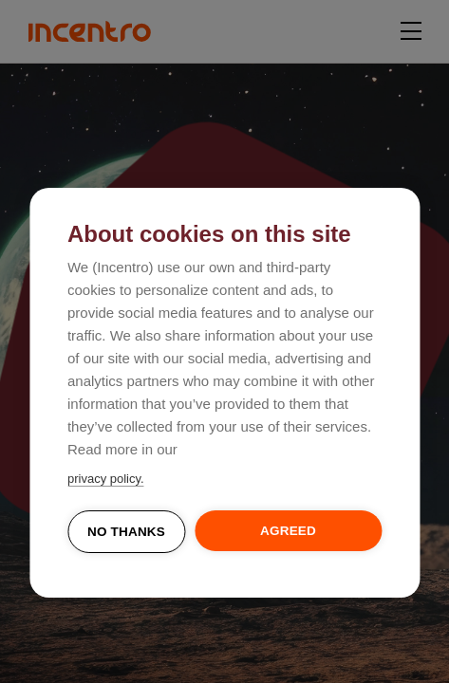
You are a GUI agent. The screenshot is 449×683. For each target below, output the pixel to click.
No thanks (126, 532)
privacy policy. (105, 478)
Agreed (288, 531)
